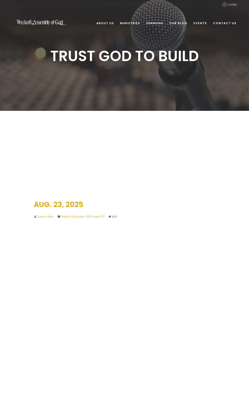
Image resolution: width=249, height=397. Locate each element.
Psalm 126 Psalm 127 (90, 217)
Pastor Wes (45, 217)
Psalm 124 (68, 217)
